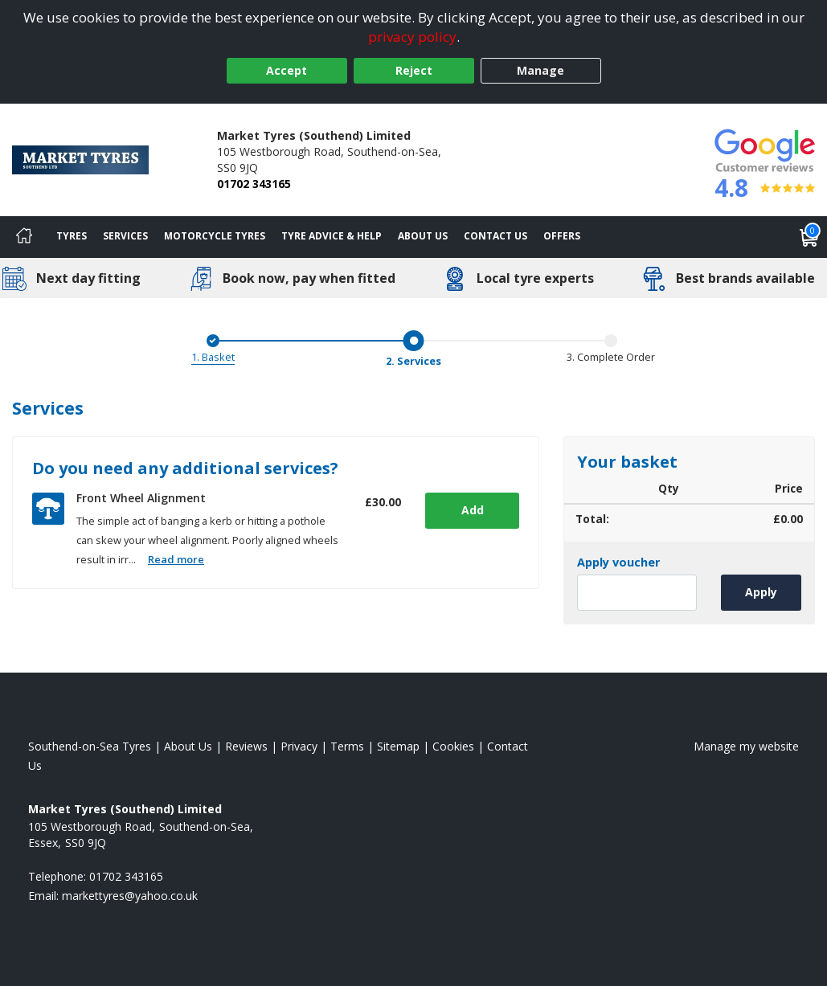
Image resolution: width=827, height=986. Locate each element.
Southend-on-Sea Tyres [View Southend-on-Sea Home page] (89, 746)
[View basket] (809, 237)
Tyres (71, 236)
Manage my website (746, 746)
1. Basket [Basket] (213, 357)
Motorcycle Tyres (214, 236)
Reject (413, 70)
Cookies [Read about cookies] (453, 746)
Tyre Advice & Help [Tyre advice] (331, 236)
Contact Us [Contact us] (495, 236)
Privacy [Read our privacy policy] (298, 746)
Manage (540, 70)
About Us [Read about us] (188, 746)
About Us (423, 236)
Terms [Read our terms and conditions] (347, 746)
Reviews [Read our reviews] (246, 746)
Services (125, 236)
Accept (286, 70)
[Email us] (130, 895)
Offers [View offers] (561, 236)
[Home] (24, 237)
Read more (176, 559)
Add (471, 510)
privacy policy (412, 36)
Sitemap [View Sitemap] (398, 746)
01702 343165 (254, 183)
